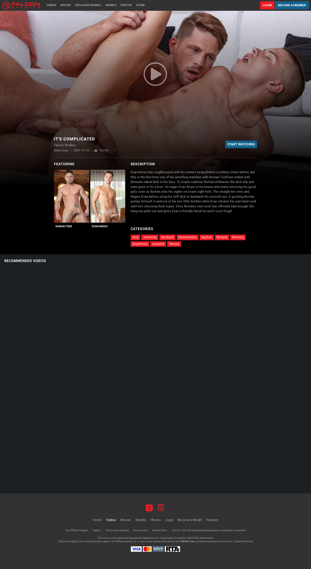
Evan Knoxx (100, 226)
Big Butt (206, 237)
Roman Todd (64, 226)
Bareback (167, 237)
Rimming (238, 237)
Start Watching (241, 144)
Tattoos (174, 244)
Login (267, 5)
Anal (135, 237)
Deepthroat (140, 244)
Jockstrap (150, 237)
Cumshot (158, 244)
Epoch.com (77, 541)
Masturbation (187, 237)
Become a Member (292, 5)
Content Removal (243, 541)
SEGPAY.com (187, 541)
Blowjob (222, 237)
